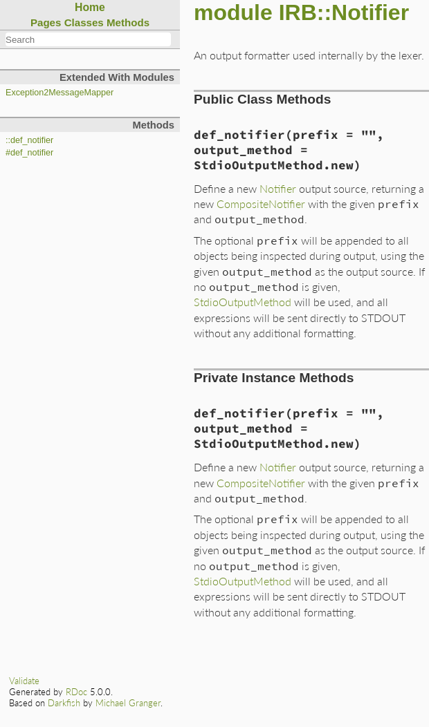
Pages (46, 22)
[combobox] (88, 39)
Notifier (277, 188)
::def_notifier (29, 140)
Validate (24, 680)
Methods (128, 22)
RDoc (76, 691)
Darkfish (64, 702)
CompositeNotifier (261, 203)
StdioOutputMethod (242, 301)
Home (90, 7)
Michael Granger (128, 702)
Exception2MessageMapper (59, 92)
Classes (84, 22)
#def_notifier (29, 153)
